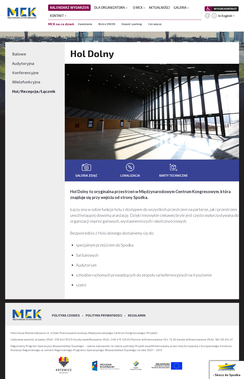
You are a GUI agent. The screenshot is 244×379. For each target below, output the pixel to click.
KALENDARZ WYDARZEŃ (69, 7)
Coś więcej (154, 23)
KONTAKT (58, 16)
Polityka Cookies (66, 315)
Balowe (19, 53)
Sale (59, 36)
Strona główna (15, 36)
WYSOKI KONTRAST (225, 8)
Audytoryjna (23, 63)
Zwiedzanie (85, 23)
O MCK (139, 7)
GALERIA (181, 7)
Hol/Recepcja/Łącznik (79, 36)
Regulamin (137, 315)
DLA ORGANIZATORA (111, 7)
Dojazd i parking (132, 23)
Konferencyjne (25, 72)
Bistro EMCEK (106, 23)
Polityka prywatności (104, 315)
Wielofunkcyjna (26, 81)
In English (225, 16)
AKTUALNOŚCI (159, 7)
